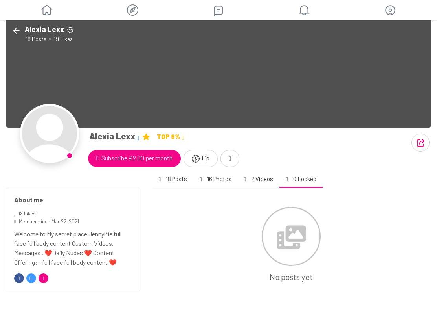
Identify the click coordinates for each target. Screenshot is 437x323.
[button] (390, 10)
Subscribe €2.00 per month (134, 158)
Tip (200, 158)
